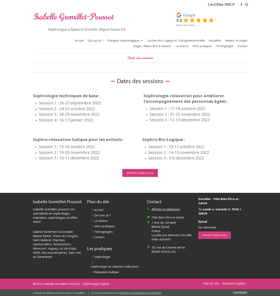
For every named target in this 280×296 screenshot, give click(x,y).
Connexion (240, 292)
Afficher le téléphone (166, 209)
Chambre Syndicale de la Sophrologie (140, 293)
